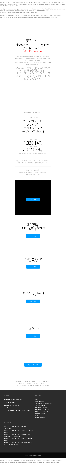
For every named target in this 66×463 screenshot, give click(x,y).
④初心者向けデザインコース (42, 409)
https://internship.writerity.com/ (33, 112)
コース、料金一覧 (39, 401)
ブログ (36, 415)
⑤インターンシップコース (41, 411)
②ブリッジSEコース (40, 405)
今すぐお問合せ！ (33, 365)
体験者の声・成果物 (40, 413)
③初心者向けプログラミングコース (44, 407)
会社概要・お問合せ (40, 417)
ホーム (36, 399)
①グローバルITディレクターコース (44, 403)
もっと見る (33, 199)
